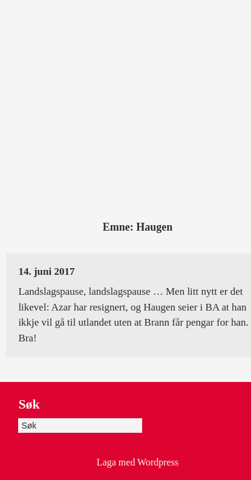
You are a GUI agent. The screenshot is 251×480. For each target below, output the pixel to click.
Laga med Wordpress (137, 462)
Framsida (60, 19)
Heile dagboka (203, 19)
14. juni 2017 (46, 271)
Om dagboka (126, 19)
